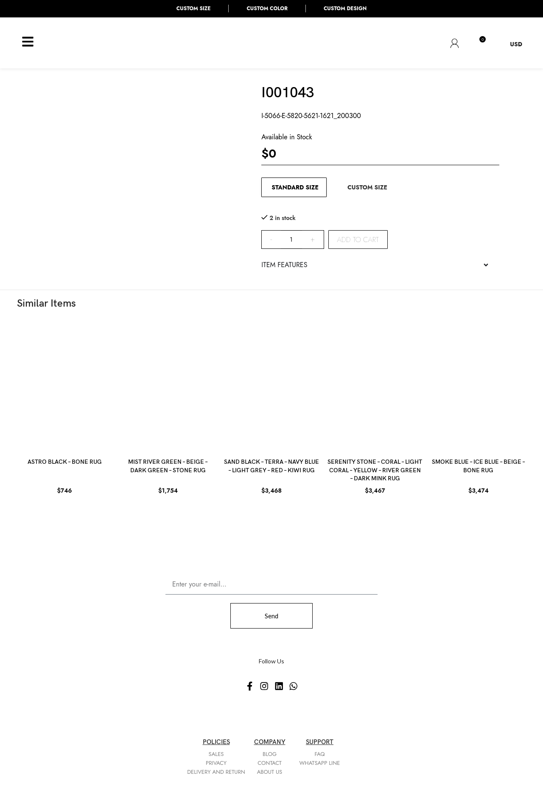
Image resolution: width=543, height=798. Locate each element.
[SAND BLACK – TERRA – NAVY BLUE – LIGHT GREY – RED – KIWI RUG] (271, 385)
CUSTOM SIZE (367, 187)
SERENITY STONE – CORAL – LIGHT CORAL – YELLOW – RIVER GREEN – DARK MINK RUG (374, 470)
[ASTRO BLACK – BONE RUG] (64, 385)
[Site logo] (75, 42)
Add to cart (358, 239)
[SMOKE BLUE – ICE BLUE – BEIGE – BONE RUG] (478, 385)
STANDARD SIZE (295, 187)
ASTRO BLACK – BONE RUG (65, 461)
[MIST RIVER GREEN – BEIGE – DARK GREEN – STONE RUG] (168, 385)
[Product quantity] (291, 239)
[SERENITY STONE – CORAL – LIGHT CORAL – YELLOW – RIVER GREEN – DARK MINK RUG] (375, 385)
